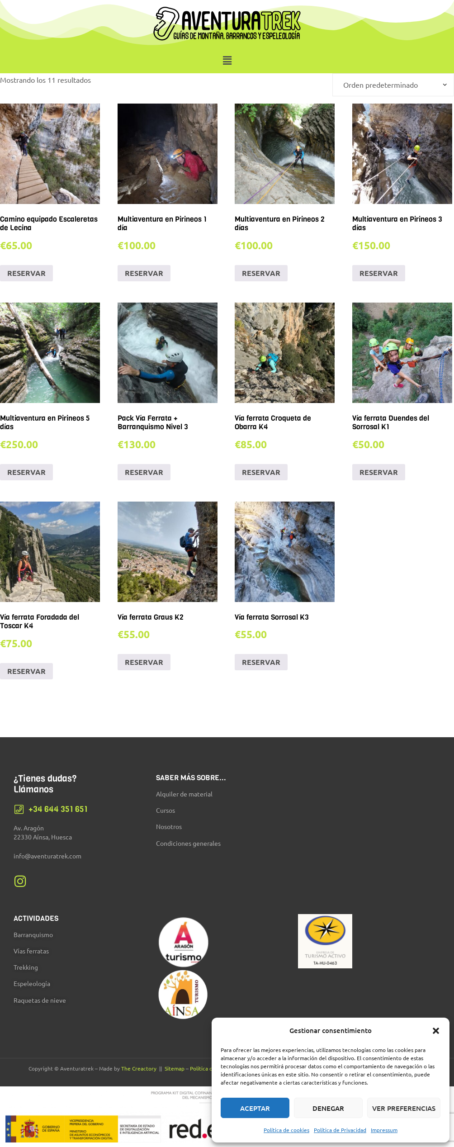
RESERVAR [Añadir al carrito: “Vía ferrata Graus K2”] (144, 662)
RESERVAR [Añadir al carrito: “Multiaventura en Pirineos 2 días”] (261, 273)
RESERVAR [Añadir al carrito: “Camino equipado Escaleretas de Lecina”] (26, 273)
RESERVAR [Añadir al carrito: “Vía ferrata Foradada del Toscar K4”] (26, 671)
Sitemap (174, 1068)
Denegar (328, 1108)
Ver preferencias (403, 1108)
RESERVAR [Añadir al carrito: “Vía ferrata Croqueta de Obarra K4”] (261, 472)
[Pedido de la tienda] (393, 84)
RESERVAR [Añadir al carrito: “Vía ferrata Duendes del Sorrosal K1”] (378, 472)
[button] (435, 1030)
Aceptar (255, 1108)
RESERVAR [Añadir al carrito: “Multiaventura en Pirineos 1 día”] (144, 273)
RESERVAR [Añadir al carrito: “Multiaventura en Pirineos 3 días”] (378, 273)
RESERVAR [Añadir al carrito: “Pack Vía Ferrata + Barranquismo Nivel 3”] (144, 472)
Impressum (384, 1129)
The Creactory (138, 1068)
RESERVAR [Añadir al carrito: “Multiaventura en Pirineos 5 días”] (26, 472)
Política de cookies (286, 1129)
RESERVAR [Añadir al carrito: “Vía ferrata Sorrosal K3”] (261, 662)
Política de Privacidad (340, 1129)
